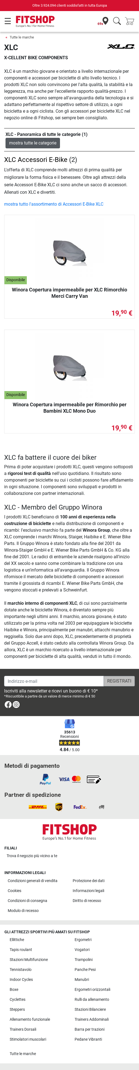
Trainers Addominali (92, 1019)
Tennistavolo (21, 969)
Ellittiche (17, 939)
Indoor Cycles (21, 979)
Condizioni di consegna (27, 900)
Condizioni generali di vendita (32, 880)
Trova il (32, 856)
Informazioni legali (88, 890)
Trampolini (84, 959)
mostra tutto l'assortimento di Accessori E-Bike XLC (53, 204)
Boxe (14, 989)
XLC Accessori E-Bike (35, 160)
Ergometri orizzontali (92, 989)
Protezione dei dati (88, 880)
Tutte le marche (22, 37)
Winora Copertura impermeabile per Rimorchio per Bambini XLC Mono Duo (70, 407)
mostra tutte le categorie (32, 143)
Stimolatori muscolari (28, 1039)
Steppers (17, 1009)
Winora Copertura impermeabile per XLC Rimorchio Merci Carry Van (69, 293)
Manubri (82, 979)
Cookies (14, 890)
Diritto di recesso (87, 900)
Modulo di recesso (23, 910)
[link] (8, 705)
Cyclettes (17, 999)
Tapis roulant (21, 949)
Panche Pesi (85, 969)
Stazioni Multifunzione (29, 959)
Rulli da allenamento (92, 999)
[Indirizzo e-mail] (54, 681)
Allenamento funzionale (30, 1019)
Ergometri (83, 939)
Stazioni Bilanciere (90, 1009)
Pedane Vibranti (88, 1039)
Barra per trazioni (89, 1029)
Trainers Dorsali (23, 1029)
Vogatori (82, 949)
